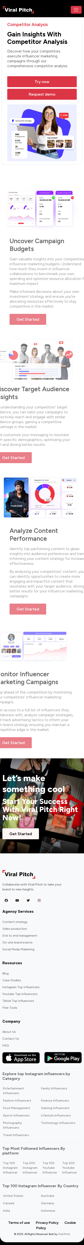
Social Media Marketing (18, 949)
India (6, 1210)
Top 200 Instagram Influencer (30, 1167)
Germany (47, 1203)
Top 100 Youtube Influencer (49, 1167)
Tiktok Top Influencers (18, 1001)
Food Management (16, 1108)
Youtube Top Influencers (19, 994)
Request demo (42, 94)
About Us (9, 1032)
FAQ (5, 1045)
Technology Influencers (58, 1123)
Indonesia (48, 1210)
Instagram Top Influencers (21, 987)
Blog (5, 973)
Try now (42, 81)
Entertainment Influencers (13, 1091)
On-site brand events (17, 942)
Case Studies (11, 980)
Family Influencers (54, 1088)
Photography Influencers (12, 1125)
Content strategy (14, 922)
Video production (14, 929)
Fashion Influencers (17, 1100)
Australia (47, 1196)
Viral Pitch (64, 1234)
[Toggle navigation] (76, 10)
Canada (8, 1203)
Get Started (33, 319)
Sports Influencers (16, 1115)
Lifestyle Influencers (56, 1115)
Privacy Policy (47, 1223)
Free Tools (9, 1008)
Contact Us (10, 1038)
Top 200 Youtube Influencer (69, 1167)
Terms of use (19, 1223)
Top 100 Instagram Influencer (10, 1167)
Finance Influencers (55, 1100)
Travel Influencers (16, 1135)
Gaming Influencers (55, 1108)
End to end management (19, 935)
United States (13, 1196)
